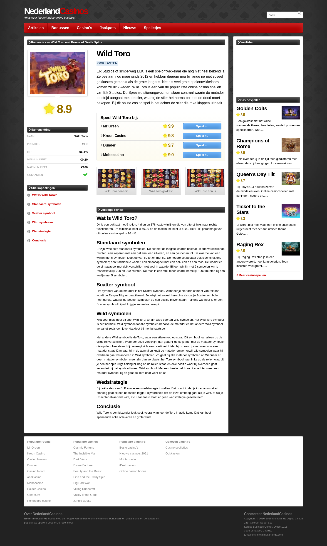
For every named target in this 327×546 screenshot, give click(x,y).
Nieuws (129, 28)
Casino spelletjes (177, 447)
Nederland (56, 11)
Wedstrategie (41, 231)
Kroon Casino (36, 453)
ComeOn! (33, 494)
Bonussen (60, 28)
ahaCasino (34, 477)
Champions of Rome (252, 143)
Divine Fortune (83, 465)
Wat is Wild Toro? (44, 195)
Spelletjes (152, 28)
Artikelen (36, 28)
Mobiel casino (128, 459)
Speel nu (202, 126)
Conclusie (39, 240)
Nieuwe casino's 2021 (133, 453)
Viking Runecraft (84, 489)
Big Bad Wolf (81, 483)
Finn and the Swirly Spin (89, 477)
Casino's (84, 28)
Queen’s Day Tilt (255, 174)
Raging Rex (249, 244)
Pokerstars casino (39, 500)
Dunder (32, 465)
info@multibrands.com (269, 534)
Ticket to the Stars (250, 209)
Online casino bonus (132, 471)
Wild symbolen (42, 222)
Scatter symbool (43, 213)
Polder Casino (36, 489)
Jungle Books (82, 500)
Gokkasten (173, 453)
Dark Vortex (81, 459)
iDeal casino (127, 465)
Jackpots (108, 28)
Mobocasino (35, 483)
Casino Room (36, 471)
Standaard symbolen (46, 204)
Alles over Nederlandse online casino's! (50, 17)
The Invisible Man (85, 453)
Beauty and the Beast (87, 471)
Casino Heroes (37, 459)
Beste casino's (128, 447)
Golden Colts (251, 108)
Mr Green (33, 447)
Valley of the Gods (85, 494)
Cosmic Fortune (83, 447)
